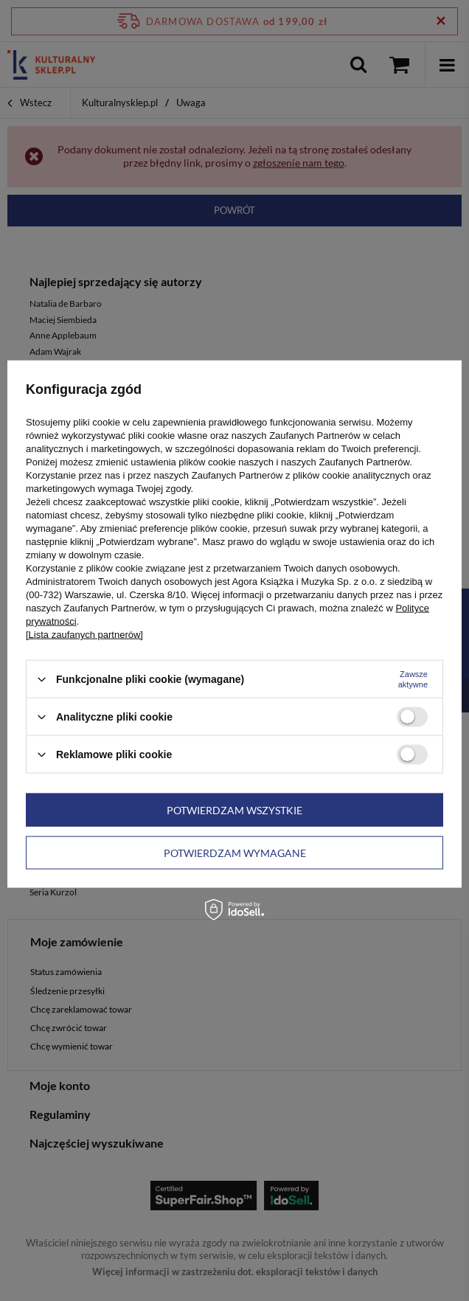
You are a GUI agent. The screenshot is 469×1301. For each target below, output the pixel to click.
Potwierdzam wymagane (235, 852)
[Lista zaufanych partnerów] (84, 634)
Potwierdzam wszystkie (234, 809)
